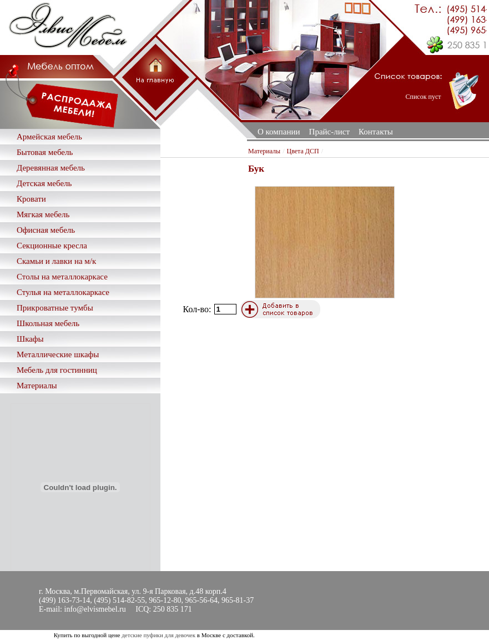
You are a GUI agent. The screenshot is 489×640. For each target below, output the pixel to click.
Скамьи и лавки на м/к (56, 261)
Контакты (376, 131)
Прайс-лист (329, 131)
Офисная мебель (46, 230)
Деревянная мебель (51, 167)
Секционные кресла (52, 245)
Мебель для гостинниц (57, 370)
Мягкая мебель (43, 214)
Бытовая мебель (45, 152)
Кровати (31, 198)
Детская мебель (44, 183)
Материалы (37, 385)
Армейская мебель (49, 136)
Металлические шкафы (58, 354)
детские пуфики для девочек (158, 635)
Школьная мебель (48, 323)
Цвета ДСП (303, 151)
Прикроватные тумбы (55, 307)
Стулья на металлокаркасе (63, 292)
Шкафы (30, 338)
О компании (279, 131)
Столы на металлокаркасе (62, 276)
